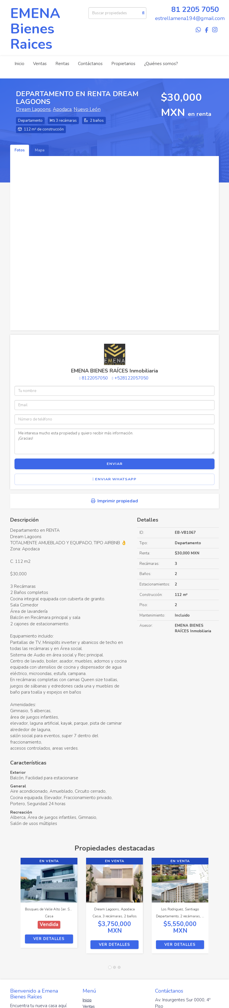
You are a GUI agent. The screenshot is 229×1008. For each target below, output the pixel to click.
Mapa (39, 150)
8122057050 (95, 378)
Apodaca (62, 109)
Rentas (62, 64)
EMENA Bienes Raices (35, 29)
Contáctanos (90, 64)
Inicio (19, 64)
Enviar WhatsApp (114, 479)
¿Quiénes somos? (161, 64)
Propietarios (123, 64)
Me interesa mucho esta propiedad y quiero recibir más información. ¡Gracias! (114, 441)
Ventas (40, 64)
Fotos (19, 150)
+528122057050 (131, 378)
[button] (15, 908)
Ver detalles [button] (49, 938)
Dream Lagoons (33, 109)
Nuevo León (87, 109)
